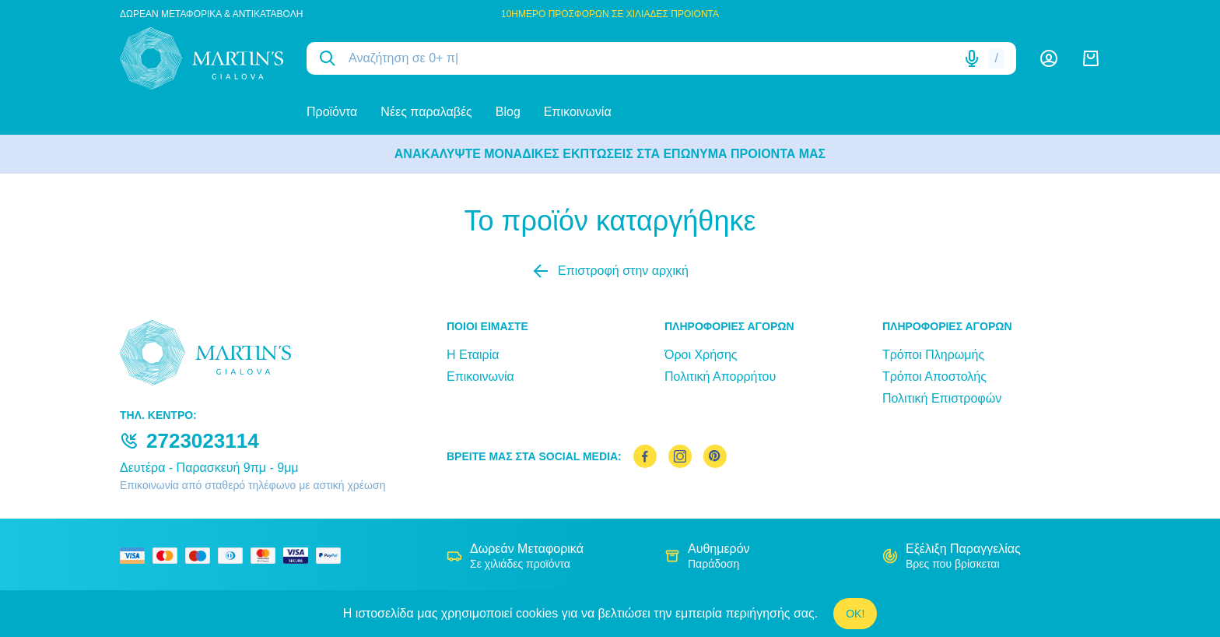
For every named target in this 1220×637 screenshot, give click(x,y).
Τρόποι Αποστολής (934, 376)
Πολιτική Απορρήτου (720, 376)
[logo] (201, 58)
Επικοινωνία (578, 111)
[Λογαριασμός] (1048, 58)
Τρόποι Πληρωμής (933, 354)
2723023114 (202, 440)
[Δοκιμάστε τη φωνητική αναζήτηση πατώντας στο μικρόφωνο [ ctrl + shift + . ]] (971, 58)
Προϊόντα (332, 111)
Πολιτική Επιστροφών (941, 398)
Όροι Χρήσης (701, 354)
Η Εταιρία (473, 354)
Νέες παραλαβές (426, 111)
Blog (508, 111)
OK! (855, 613)
